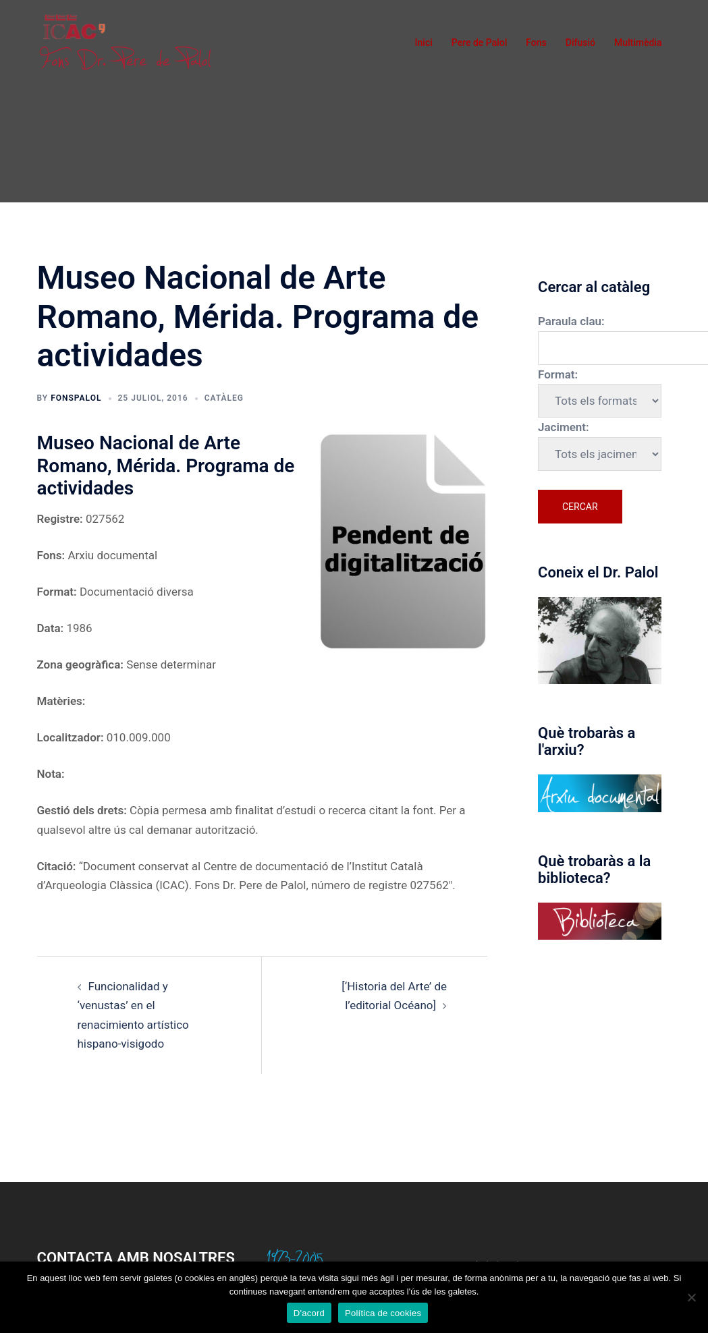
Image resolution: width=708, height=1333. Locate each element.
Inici (424, 42)
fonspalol (76, 398)
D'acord (309, 1313)
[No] (691, 1297)
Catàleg (224, 398)
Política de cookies (383, 1313)
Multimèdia (638, 42)
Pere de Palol (480, 42)
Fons (536, 42)
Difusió (580, 42)
